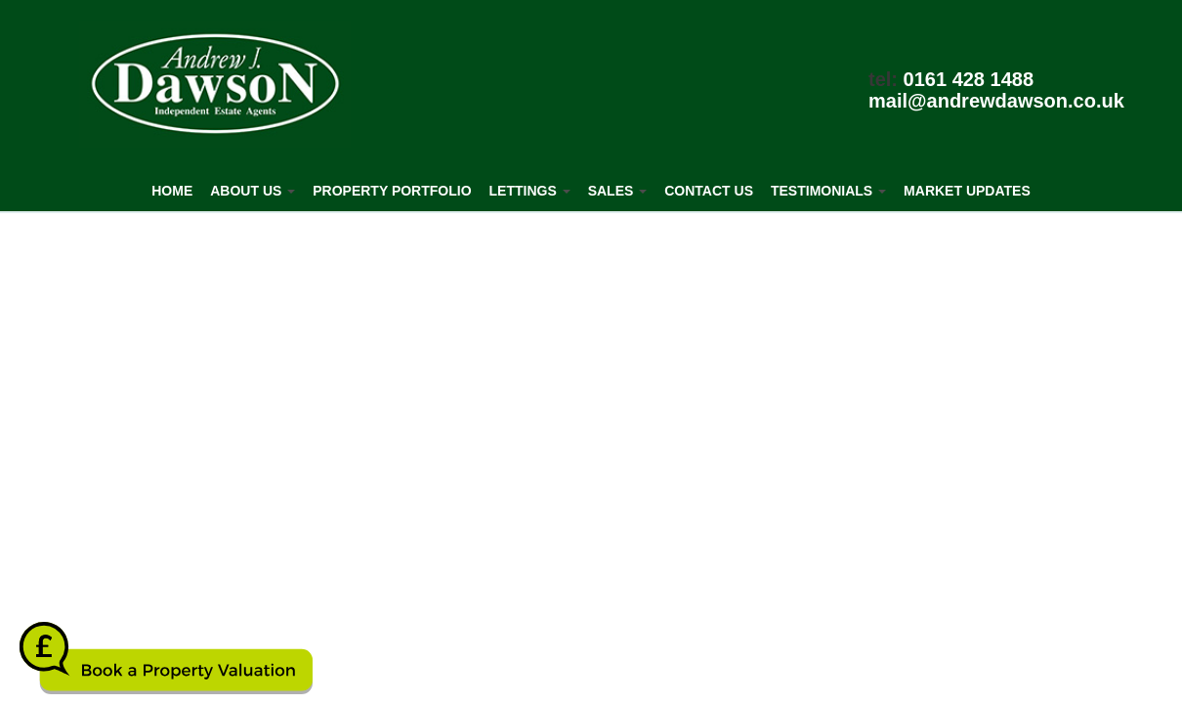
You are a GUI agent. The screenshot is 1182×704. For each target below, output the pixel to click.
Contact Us (708, 190)
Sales (618, 190)
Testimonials (828, 190)
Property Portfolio (392, 190)
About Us (252, 190)
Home (171, 190)
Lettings (529, 190)
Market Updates (967, 190)
